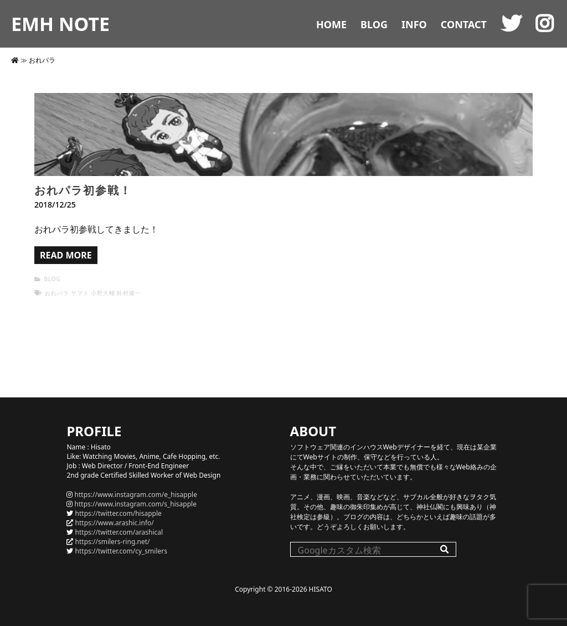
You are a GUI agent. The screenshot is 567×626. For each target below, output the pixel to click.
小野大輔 (103, 293)
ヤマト (80, 293)
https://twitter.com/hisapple (118, 513)
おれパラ (57, 293)
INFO (414, 24)
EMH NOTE (60, 24)
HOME (331, 24)
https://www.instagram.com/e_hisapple (136, 494)
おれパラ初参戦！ (83, 190)
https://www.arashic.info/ (114, 522)
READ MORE (66, 255)
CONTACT (464, 24)
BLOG (374, 24)
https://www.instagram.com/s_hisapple (136, 504)
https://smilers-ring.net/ (112, 541)
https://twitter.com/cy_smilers (121, 551)
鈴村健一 (129, 293)
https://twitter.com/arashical (119, 532)
